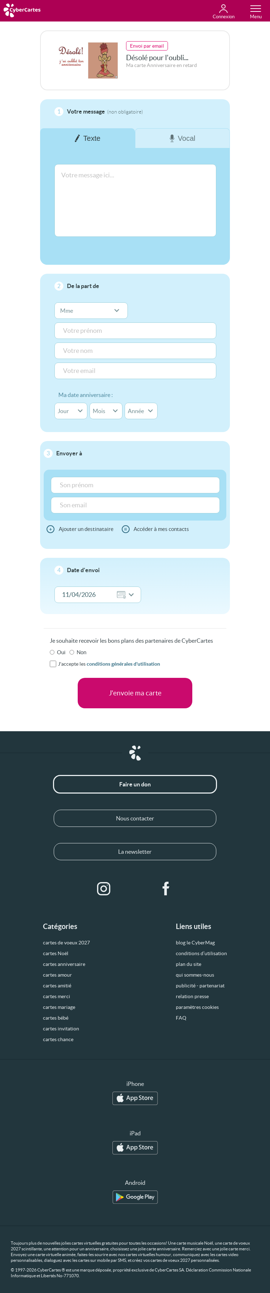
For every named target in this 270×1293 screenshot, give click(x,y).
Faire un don (135, 784)
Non (81, 652)
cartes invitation (61, 1028)
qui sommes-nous (195, 975)
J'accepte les (109, 664)
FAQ (181, 1018)
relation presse (192, 996)
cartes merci (56, 996)
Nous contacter (135, 818)
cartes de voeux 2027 (66, 942)
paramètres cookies (197, 1007)
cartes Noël (55, 953)
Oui (61, 652)
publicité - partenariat (200, 985)
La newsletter (134, 851)
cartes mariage (59, 1007)
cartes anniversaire (64, 964)
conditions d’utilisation (201, 953)
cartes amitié (57, 985)
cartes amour (57, 975)
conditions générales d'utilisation (123, 664)
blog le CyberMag (195, 942)
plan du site (188, 964)
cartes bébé (55, 1018)
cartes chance (58, 1039)
